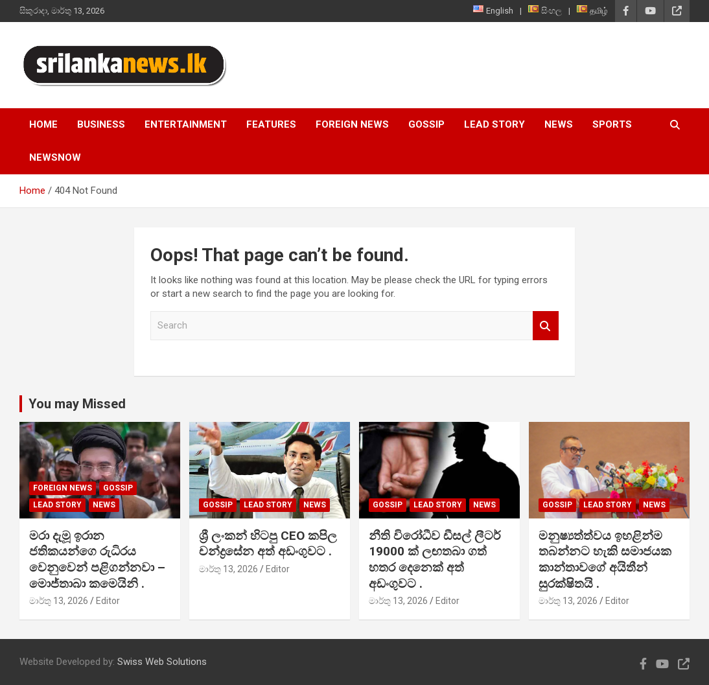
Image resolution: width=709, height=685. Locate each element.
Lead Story (494, 124)
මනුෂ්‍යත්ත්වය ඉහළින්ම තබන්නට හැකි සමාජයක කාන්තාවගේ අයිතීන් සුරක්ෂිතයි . (605, 559)
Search (546, 325)
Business (101, 124)
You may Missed (77, 404)
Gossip (426, 124)
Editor (108, 601)
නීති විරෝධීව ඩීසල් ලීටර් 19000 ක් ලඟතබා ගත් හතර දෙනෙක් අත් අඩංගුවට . (434, 559)
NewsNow (55, 157)
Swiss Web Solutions (162, 662)
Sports (612, 124)
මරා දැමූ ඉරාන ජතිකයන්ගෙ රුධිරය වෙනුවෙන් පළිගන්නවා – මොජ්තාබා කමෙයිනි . (97, 559)
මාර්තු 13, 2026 (58, 601)
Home (43, 124)
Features (271, 124)
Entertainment (186, 124)
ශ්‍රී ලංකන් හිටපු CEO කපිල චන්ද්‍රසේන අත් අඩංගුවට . (268, 543)
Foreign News (352, 124)
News (558, 124)
